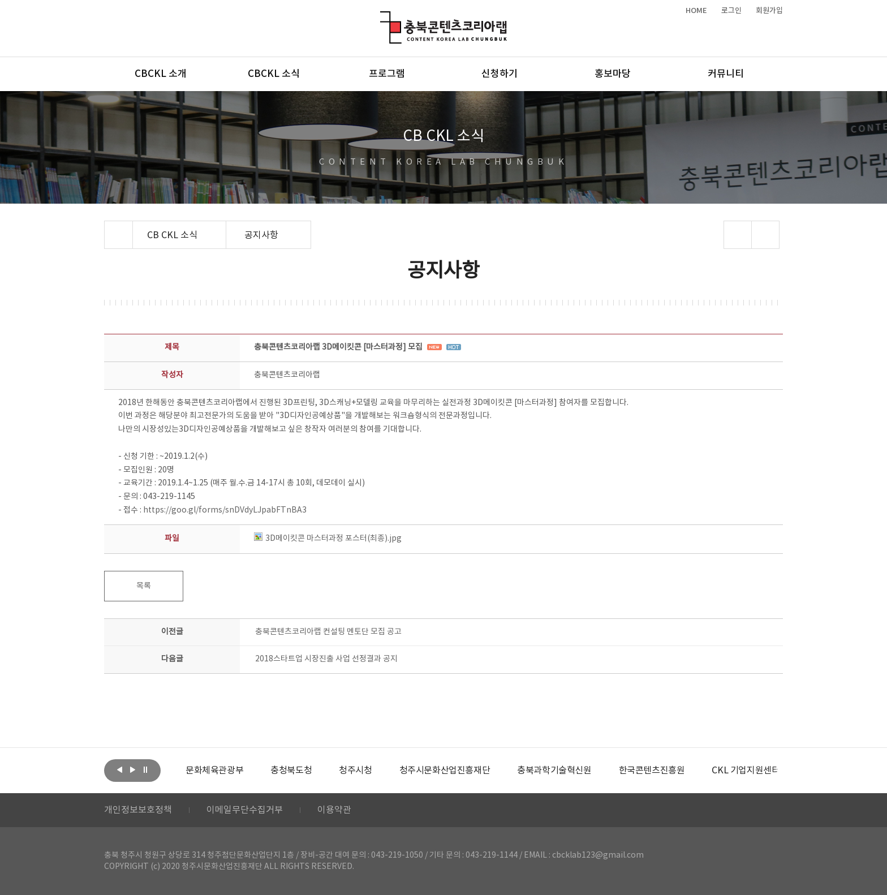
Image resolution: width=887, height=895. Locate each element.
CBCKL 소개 (161, 74)
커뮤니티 (726, 74)
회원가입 (769, 10)
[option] (214, 770)
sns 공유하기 (738, 235)
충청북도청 (291, 770)
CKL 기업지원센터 (746, 770)
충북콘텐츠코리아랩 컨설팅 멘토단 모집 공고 (328, 631)
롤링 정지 (145, 769)
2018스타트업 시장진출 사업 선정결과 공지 (326, 659)
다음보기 (132, 769)
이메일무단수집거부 (244, 810)
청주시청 (355, 770)
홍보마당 (613, 74)
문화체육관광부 (214, 770)
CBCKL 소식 (274, 74)
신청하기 (499, 74)
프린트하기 (765, 235)
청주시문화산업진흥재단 (444, 770)
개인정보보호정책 (138, 810)
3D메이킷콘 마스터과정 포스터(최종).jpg (328, 538)
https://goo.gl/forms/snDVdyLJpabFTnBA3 (225, 510)
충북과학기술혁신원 (554, 770)
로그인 (731, 10)
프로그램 (387, 74)
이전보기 (119, 769)
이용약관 (334, 810)
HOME (696, 10)
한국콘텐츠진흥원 (652, 770)
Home (107, 227)
